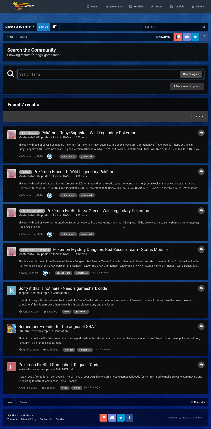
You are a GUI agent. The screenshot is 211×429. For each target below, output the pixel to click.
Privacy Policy (28, 419)
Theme (12, 419)
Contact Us (46, 419)
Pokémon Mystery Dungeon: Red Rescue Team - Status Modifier (111, 249)
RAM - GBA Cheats (75, 137)
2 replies (48, 387)
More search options (186, 86)
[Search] (160, 27)
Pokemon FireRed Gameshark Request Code (59, 364)
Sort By (198, 116)
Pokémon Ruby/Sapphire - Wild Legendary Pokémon (88, 132)
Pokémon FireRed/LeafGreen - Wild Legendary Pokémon (98, 210)
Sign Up (43, 26)
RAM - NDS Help (64, 369)
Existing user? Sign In (19, 27)
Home (115, 10)
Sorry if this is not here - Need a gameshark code (63, 288)
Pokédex (160, 10)
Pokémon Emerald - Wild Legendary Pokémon (75, 171)
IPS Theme (13, 415)
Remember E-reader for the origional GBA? (57, 326)
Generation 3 (61, 293)
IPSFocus (28, 415)
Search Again (191, 74)
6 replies (50, 311)
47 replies (50, 349)
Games (180, 10)
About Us (135, 10)
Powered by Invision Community (186, 417)
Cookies (60, 419)
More (198, 10)
